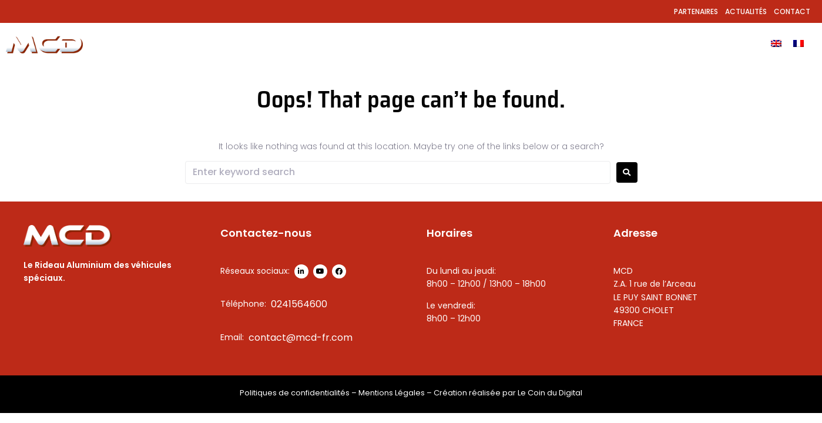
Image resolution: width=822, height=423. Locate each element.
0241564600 (299, 304)
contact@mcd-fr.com (301, 337)
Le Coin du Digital (550, 392)
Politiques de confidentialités (295, 392)
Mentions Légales (391, 392)
